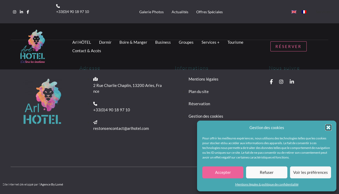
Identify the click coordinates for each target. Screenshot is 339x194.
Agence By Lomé (51, 184)
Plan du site (199, 91)
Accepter (223, 172)
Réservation (199, 103)
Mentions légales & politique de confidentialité (266, 184)
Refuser (267, 172)
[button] (328, 127)
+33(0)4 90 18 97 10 (72, 11)
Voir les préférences (310, 172)
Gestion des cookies (206, 116)
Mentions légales (203, 79)
